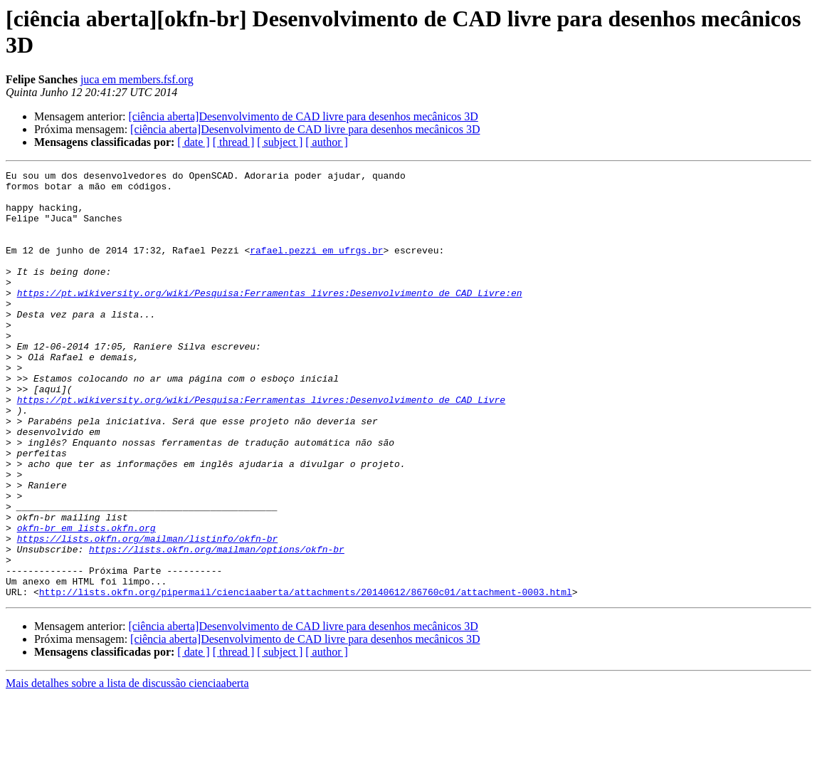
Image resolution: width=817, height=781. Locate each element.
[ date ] (193, 142)
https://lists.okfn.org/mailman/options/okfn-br (216, 625)
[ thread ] (234, 142)
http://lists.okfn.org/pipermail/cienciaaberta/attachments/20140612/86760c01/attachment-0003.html (305, 677)
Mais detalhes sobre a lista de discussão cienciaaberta (127, 768)
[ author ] (326, 142)
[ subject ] (279, 142)
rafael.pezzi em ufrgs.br (316, 267)
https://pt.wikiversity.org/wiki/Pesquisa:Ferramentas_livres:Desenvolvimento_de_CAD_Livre (261, 446)
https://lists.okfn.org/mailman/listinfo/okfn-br (147, 613)
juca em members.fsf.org (137, 79)
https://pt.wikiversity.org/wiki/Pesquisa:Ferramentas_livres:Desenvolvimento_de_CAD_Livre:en (269, 318)
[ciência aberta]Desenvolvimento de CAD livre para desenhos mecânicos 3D (303, 116)
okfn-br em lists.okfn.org (86, 600)
